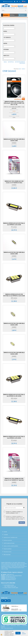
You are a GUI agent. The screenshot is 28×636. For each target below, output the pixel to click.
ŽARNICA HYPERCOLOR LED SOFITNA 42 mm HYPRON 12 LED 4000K (14, 395)
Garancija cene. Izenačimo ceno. (10, 537)
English (24, 1)
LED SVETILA (11, 62)
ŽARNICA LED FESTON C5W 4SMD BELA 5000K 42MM (14, 139)
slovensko (23, 1)
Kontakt (5, 531)
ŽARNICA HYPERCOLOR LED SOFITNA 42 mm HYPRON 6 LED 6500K (14, 223)
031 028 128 (8, 577)
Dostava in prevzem (8, 540)
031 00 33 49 (8, 578)
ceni (20, 68)
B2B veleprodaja (7, 554)
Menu (12, 15)
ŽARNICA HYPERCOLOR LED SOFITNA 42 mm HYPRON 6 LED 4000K (14, 437)
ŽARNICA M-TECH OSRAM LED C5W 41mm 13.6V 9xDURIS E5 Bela (14, 181)
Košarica (21, 15)
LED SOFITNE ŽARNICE (20, 62)
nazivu (23, 68)
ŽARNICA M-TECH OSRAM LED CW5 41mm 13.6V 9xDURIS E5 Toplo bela (14, 479)
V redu (18, 633)
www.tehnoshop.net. (22, 566)
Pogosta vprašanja (7, 549)
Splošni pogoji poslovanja (9, 543)
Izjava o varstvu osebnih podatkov (11, 546)
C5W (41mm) (22, 63)
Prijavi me (21, 522)
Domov (5, 62)
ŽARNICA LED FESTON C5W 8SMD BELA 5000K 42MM (14, 353)
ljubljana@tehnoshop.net (10, 579)
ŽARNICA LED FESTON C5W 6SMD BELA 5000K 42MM (14, 324)
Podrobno (3, 15)
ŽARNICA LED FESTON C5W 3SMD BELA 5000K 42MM (14, 253)
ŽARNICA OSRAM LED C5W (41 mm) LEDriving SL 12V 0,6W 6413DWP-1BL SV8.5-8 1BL (14, 103)
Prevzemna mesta (7, 551)
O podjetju (6, 534)
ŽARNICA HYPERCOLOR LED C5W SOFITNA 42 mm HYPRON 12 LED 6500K (14, 295)
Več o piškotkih (24, 633)
